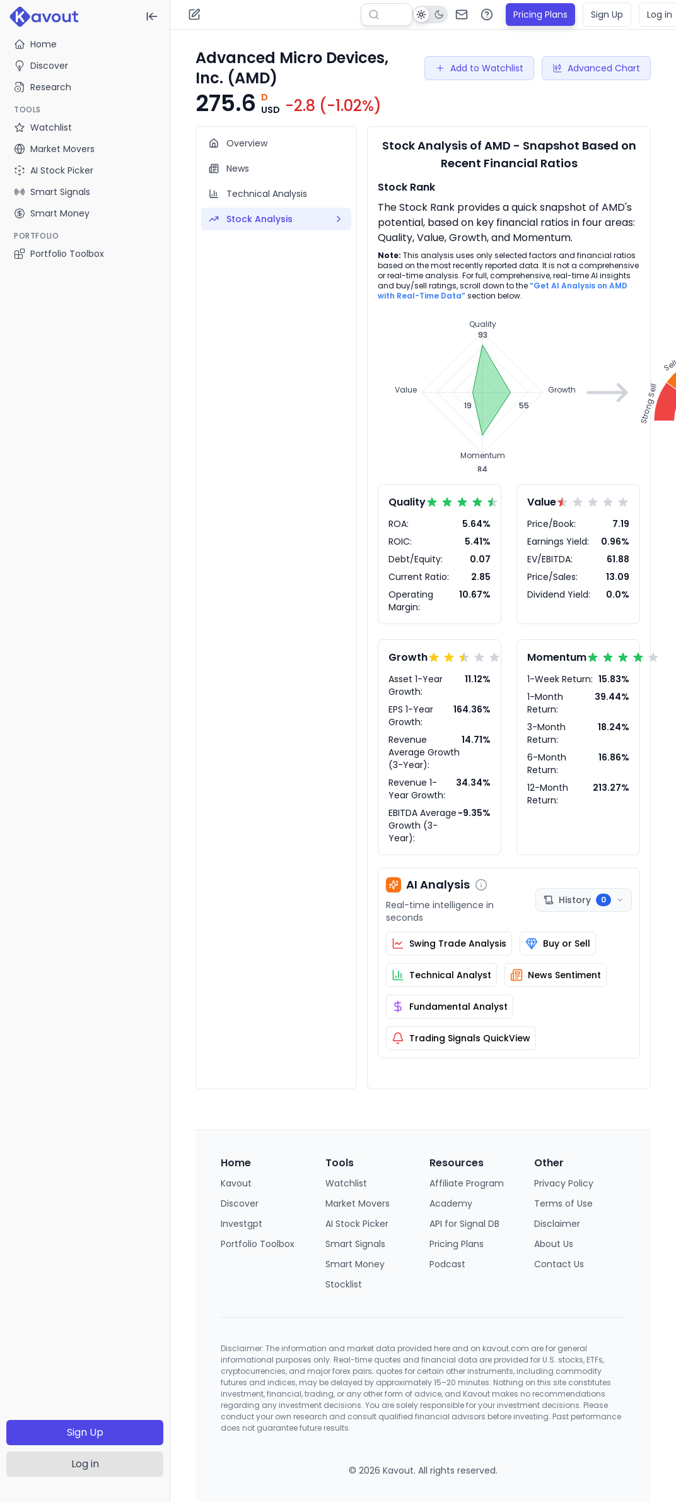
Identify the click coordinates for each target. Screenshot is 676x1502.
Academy (450, 1203)
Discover (41, 65)
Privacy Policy (563, 1183)
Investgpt (241, 1223)
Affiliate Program (466, 1183)
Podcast (447, 1264)
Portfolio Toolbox (59, 253)
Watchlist (346, 1183)
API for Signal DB (464, 1223)
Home (35, 44)
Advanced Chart (596, 68)
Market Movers (357, 1203)
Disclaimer (557, 1223)
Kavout (236, 1183)
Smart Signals (355, 1244)
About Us (553, 1244)
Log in (85, 1464)
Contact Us (559, 1264)
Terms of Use (563, 1203)
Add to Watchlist (479, 68)
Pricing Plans (540, 14)
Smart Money (355, 1264)
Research (42, 87)
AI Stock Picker (356, 1223)
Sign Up (85, 1432)
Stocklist (343, 1284)
